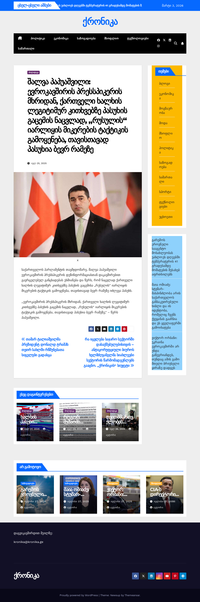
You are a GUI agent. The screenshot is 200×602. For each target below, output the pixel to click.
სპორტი (165, 192)
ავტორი (27, 507)
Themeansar (132, 595)
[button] (175, 43)
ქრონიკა (99, 21)
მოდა (163, 123)
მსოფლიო (111, 38)
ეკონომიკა (61, 38)
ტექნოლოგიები (137, 38)
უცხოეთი (165, 217)
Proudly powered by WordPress (79, 595)
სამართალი (26, 48)
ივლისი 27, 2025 (35, 501)
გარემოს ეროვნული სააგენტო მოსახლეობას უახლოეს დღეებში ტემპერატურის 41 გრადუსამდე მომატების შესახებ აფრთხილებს (166, 257)
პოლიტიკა (38, 38)
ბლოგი (164, 83)
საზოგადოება (86, 38)
